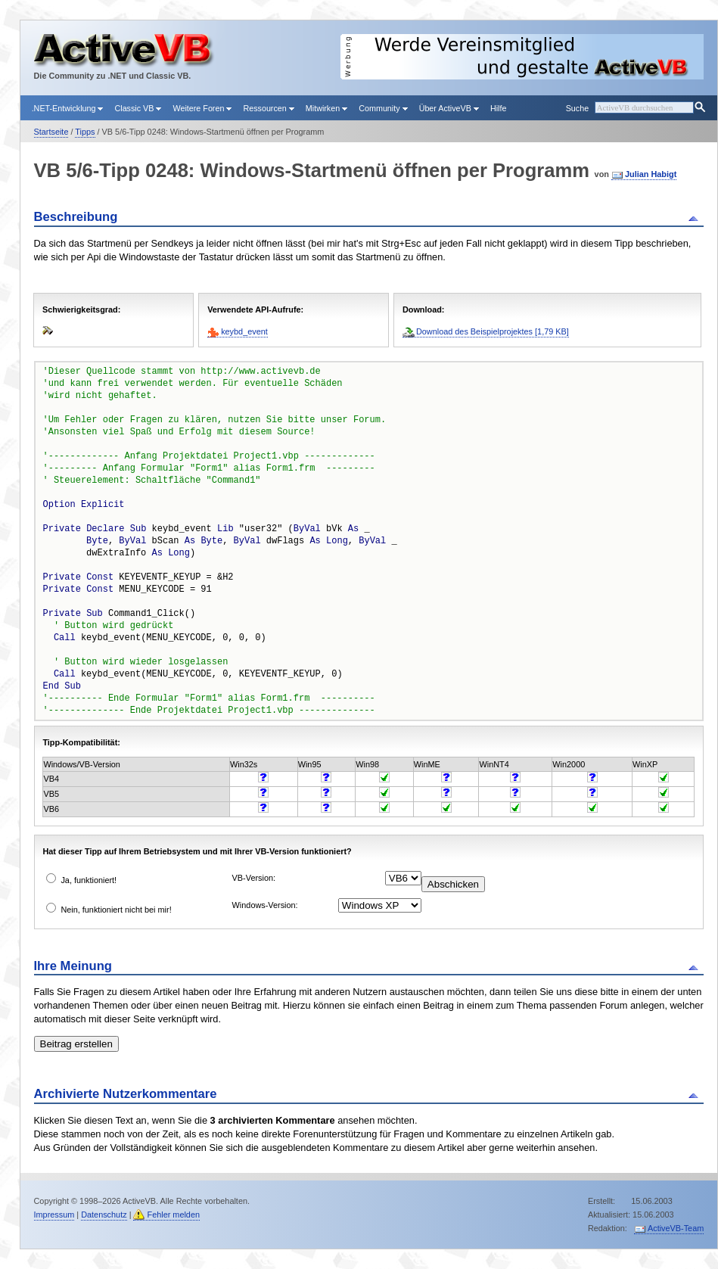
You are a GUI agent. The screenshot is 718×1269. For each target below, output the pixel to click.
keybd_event (244, 331)
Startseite (51, 131)
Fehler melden (173, 1214)
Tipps (85, 131)
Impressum (54, 1214)
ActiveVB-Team (676, 1228)
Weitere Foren (202, 108)
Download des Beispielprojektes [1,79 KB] (492, 331)
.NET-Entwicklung (68, 108)
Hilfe (498, 108)
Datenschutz (103, 1214)
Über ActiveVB (449, 108)
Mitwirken (326, 108)
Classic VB (137, 108)
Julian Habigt (650, 174)
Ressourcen (268, 108)
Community (383, 108)
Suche (577, 108)
